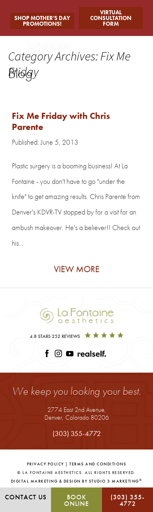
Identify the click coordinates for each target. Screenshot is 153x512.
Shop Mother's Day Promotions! (42, 20)
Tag (32, 92)
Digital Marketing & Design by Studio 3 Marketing (76, 481)
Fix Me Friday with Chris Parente (61, 121)
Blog (23, 92)
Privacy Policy (45, 464)
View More (77, 269)
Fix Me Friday (48, 92)
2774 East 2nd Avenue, (76, 413)
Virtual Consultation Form (110, 18)
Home (12, 92)
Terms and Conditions (97, 464)
